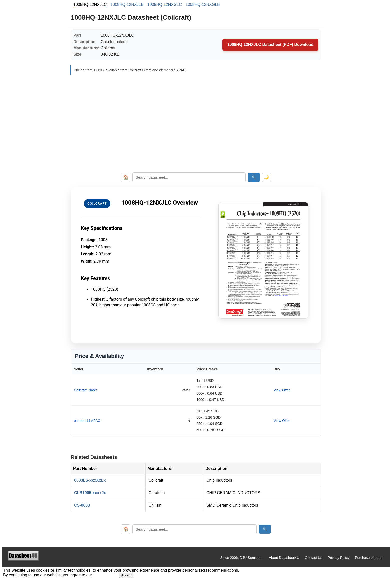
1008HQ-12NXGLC (165, 4)
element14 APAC (87, 421)
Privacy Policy (339, 558)
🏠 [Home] (125, 177)
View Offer (282, 390)
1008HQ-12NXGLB (203, 4)
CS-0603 (82, 505)
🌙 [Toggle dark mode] (266, 177)
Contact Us (313, 558)
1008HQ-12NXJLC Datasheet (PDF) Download (271, 44)
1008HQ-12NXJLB (127, 4)
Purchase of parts (368, 558)
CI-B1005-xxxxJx (90, 493)
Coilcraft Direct (85, 390)
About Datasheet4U (284, 558)
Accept (126, 575)
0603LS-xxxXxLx (90, 480)
